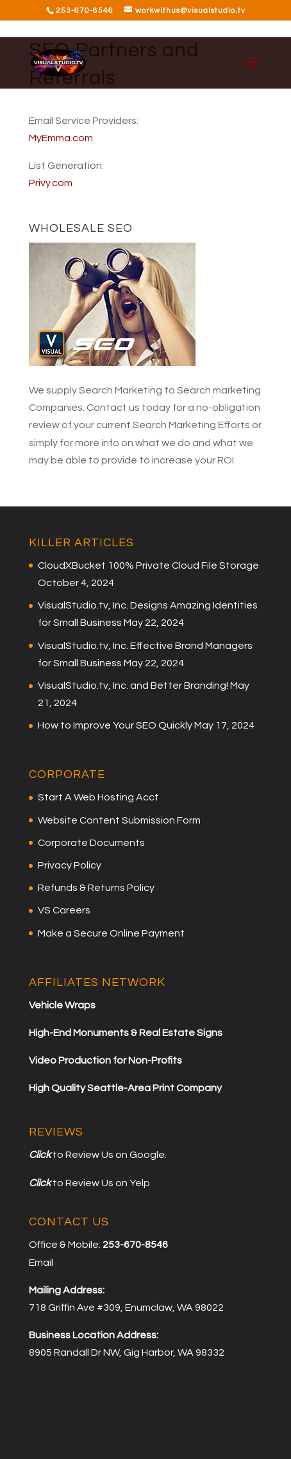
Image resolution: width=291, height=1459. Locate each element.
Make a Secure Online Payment (111, 933)
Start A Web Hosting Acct (98, 797)
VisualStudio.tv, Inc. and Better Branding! (133, 685)
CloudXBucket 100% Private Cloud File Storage (148, 565)
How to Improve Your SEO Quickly (115, 725)
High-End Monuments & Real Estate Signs (125, 1033)
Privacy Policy (69, 865)
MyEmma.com (61, 138)
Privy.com (50, 183)
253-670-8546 (84, 10)
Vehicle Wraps (62, 1005)
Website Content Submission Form (119, 820)
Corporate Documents (91, 843)
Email (41, 1262)
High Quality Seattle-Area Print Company (125, 1088)
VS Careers (64, 910)
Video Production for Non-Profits (105, 1060)
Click (40, 1155)
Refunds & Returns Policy (96, 888)
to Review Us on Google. (109, 1155)
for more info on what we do (125, 443)
